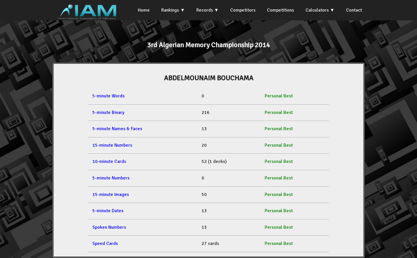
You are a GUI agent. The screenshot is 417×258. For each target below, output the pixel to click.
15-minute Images (110, 194)
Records (204, 10)
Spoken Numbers (109, 227)
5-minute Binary (108, 112)
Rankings (170, 10)
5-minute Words (108, 96)
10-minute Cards (109, 161)
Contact (354, 10)
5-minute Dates (107, 211)
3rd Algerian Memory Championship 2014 (208, 45)
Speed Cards (105, 243)
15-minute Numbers (112, 145)
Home (144, 10)
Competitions (280, 10)
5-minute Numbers (110, 178)
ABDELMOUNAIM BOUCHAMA (208, 78)
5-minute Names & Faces (117, 129)
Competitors (242, 10)
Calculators (317, 10)
